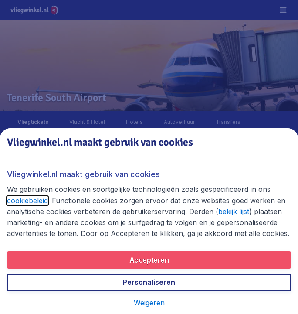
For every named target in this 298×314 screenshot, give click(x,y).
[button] (149, 302)
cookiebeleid (27, 200)
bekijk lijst (233, 211)
